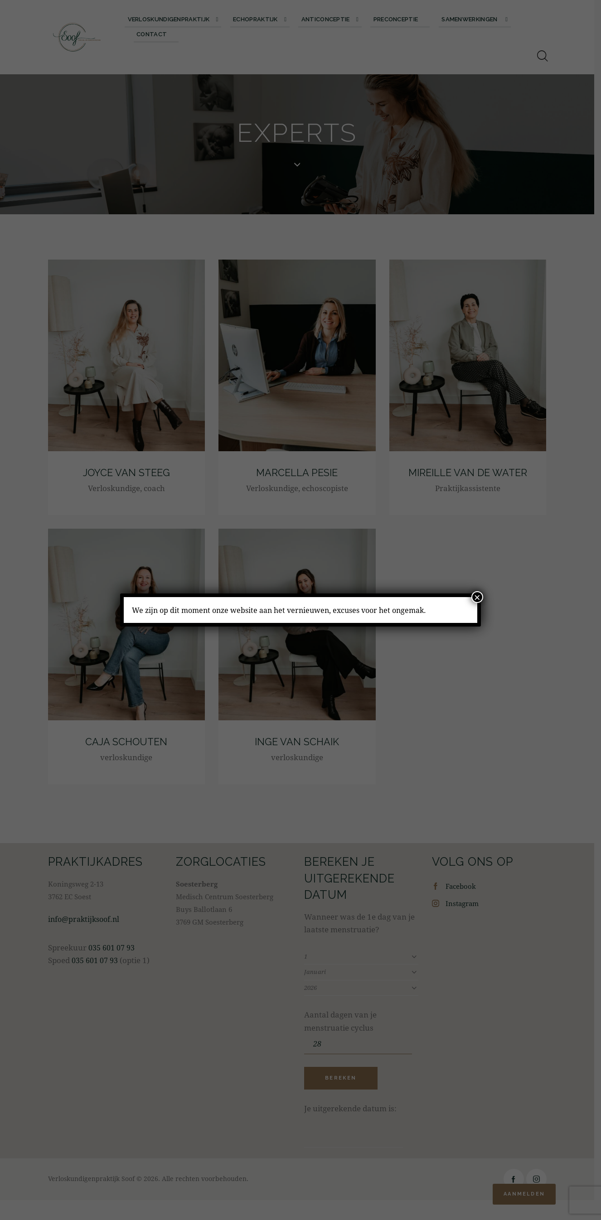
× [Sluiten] (477, 597)
